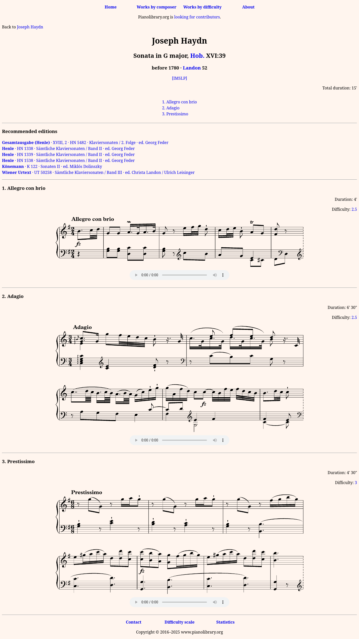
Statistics (225, 622)
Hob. (197, 55)
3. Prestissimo (175, 114)
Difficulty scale (179, 622)
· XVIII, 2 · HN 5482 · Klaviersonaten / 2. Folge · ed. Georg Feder (85, 142)
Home (111, 7)
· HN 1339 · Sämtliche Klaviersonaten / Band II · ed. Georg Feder (68, 154)
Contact (133, 622)
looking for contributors (197, 17)
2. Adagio (171, 108)
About (248, 7)
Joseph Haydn (30, 27)
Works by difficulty (202, 7)
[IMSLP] (179, 78)
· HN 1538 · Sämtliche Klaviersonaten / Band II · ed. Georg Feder (68, 160)
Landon (192, 68)
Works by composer (156, 7)
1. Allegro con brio (179, 102)
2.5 (354, 209)
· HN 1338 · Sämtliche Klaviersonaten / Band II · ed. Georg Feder (68, 148)
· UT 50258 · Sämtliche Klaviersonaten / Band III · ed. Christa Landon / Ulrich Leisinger (98, 172)
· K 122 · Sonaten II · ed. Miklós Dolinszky (52, 166)
